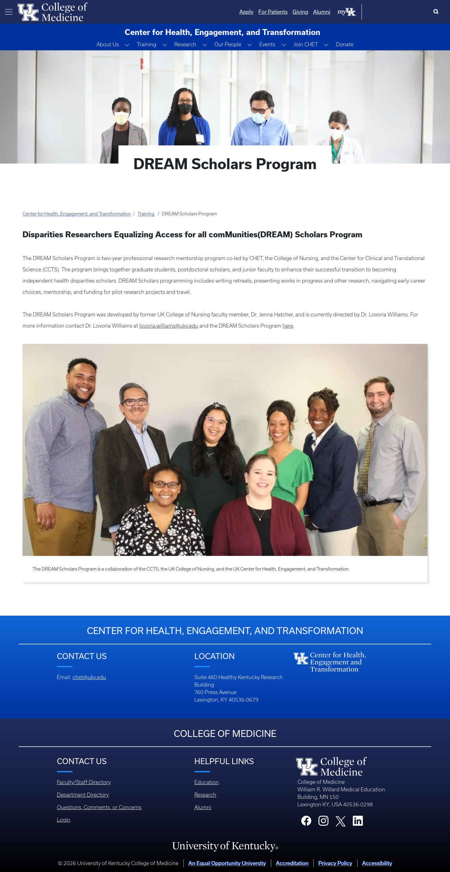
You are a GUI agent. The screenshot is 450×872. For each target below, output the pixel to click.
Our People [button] (227, 44)
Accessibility (377, 863)
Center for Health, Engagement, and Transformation (76, 213)
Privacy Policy (335, 863)
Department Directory (83, 795)
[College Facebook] (306, 822)
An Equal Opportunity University (227, 863)
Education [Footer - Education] (206, 782)
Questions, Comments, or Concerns (99, 807)
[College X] (341, 821)
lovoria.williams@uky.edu (168, 326)
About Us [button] (108, 44)
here (287, 326)
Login (63, 820)
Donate (344, 44)
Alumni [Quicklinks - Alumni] (384, 12)
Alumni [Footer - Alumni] (202, 807)
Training (146, 213)
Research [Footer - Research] (205, 795)
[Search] (437, 12)
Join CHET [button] (305, 44)
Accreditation (292, 863)
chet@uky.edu (89, 677)
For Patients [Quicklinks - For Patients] (336, 12)
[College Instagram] (323, 822)
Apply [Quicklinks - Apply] (309, 12)
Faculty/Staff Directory (84, 782)
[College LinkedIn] (358, 822)
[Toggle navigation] (9, 12)
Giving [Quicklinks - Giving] (363, 12)
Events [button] (267, 44)
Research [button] (185, 44)
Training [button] (146, 44)
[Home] (53, 11)
